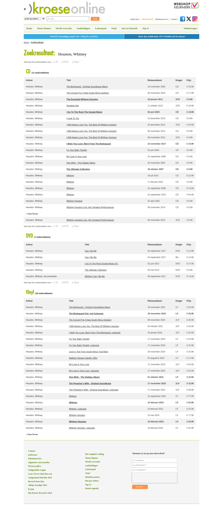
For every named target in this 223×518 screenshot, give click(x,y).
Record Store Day (36, 481)
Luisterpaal (100, 28)
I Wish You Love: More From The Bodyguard (88, 144)
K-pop (31, 489)
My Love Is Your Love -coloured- (84, 371)
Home (29, 28)
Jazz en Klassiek (129, 28)
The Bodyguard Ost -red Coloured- (86, 313)
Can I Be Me (91, 251)
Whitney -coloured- (78, 409)
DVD (65, 62)
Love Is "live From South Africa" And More (88, 352)
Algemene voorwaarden (39, 462)
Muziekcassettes (92, 477)
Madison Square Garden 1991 (83, 358)
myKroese (134, 19)
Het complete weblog (94, 454)
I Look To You (72, 118)
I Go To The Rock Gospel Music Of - (102, 263)
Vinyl (113, 28)
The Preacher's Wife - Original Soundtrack (90, 383)
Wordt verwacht (64, 28)
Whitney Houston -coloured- (82, 428)
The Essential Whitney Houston (82, 99)
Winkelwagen (190, 28)
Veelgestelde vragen (37, 470)
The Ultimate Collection (78, 169)
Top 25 (145, 28)
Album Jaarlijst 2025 (37, 485)
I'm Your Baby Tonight (76, 150)
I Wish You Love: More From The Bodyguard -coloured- (95, 332)
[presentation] (154, 477)
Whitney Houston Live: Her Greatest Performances (90, 207)
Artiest (29, 80)
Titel (68, 80)
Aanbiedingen (83, 28)
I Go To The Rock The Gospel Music (84, 112)
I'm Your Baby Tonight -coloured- (84, 345)
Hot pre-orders (92, 481)
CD (56, 62)
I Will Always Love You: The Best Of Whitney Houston (91, 125)
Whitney (70, 175)
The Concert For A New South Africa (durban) (87, 93)
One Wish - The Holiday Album (80, 163)
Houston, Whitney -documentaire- (41, 276)
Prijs (189, 80)
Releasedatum (155, 80)
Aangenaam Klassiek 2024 (40, 477)
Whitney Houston (74, 201)
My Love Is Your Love (76, 156)
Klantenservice (161, 19)
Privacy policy (34, 466)
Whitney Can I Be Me (95, 276)
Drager (179, 80)
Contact (174, 19)
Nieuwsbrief (147, 19)
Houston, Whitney (34, 86)
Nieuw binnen (44, 28)
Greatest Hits (72, 105)
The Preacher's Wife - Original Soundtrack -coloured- (94, 390)
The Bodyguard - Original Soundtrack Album (87, 86)
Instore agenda (91, 488)
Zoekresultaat (37, 42)
